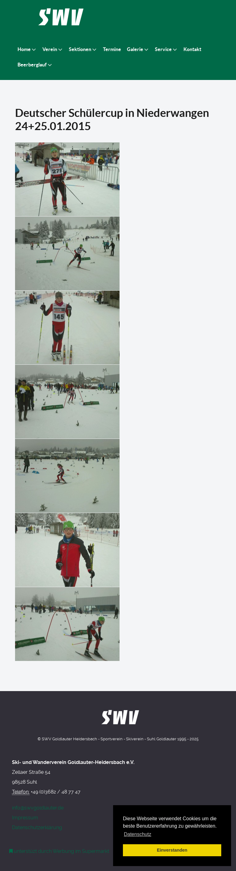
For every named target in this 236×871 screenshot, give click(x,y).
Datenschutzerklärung (37, 827)
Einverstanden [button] (172, 850)
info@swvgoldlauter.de (38, 808)
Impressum (25, 818)
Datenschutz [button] (137, 834)
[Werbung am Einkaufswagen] (59, 851)
